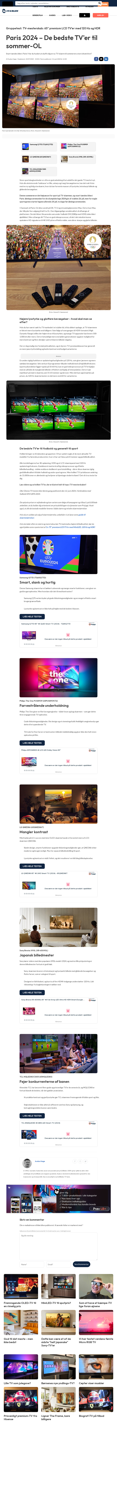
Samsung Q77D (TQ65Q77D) (41, 145)
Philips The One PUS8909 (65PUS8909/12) (78, 146)
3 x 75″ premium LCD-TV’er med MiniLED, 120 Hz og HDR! (70, 527)
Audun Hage (12, 59)
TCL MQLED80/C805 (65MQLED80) (37, 170)
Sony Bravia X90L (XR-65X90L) (81, 157)
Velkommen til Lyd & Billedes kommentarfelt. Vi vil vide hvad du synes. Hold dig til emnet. (45, 1231)
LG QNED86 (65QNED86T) (40, 157)
